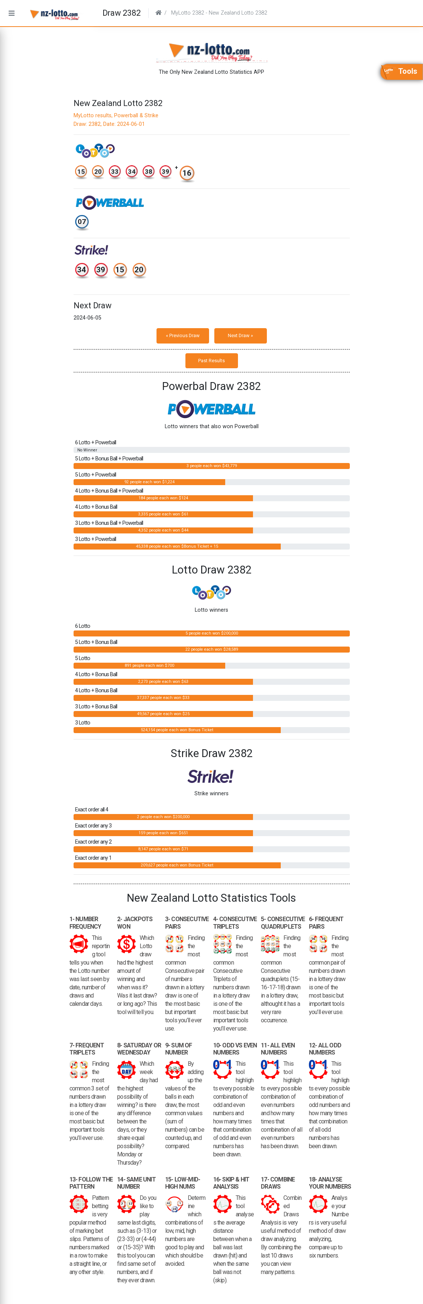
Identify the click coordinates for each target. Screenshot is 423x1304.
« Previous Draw (183, 335)
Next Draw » (240, 335)
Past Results (211, 360)
